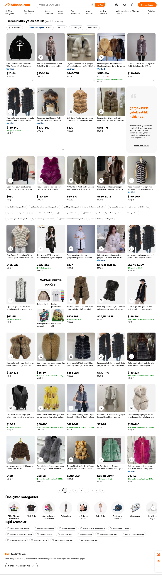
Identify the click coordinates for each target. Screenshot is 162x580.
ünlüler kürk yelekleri (16, 207)
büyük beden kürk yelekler (18, 528)
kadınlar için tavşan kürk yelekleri (44, 207)
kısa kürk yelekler (45, 534)
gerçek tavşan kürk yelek (133, 534)
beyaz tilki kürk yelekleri (41, 213)
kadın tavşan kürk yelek (94, 207)
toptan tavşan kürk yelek (43, 219)
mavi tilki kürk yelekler (44, 528)
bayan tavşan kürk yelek (67, 213)
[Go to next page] (102, 490)
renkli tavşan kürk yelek (107, 534)
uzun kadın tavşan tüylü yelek (100, 219)
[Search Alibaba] (63, 4)
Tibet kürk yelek (65, 534)
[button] (92, 4)
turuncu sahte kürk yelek (62, 540)
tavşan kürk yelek (39, 540)
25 (97, 490)
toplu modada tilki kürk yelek (71, 219)
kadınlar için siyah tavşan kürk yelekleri (121, 213)
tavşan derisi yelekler (16, 213)
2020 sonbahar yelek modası (92, 528)
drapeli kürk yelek (67, 528)
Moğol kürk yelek (71, 207)
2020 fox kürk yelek (91, 213)
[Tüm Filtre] (14, 27)
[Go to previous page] (59, 490)
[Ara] (100, 5)
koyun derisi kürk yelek (139, 207)
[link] (158, 554)
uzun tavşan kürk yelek (88, 540)
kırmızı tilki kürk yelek (16, 540)
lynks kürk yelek (84, 534)
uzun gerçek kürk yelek (17, 219)
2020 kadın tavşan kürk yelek (19, 534)
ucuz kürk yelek (116, 207)
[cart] (125, 5)
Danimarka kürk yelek (119, 528)
